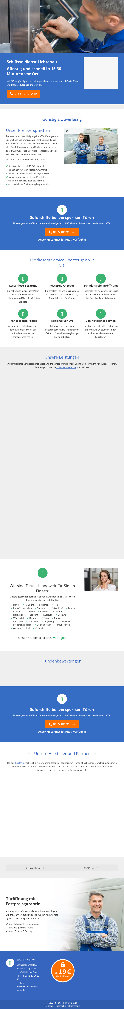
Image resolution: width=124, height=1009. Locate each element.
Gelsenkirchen (44, 624)
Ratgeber (49, 1005)
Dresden (57, 611)
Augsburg (49, 621)
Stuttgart (41, 608)
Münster (58, 618)
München (43, 604)
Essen (32, 611)
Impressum (74, 1005)
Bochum (62, 614)
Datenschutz (61, 1005)
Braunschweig (63, 624)
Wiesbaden (64, 621)
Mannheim (33, 621)
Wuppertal (18, 618)
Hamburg (29, 604)
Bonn (46, 618)
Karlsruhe (18, 621)
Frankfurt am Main (22, 608)
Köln (56, 604)
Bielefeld (33, 618)
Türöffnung (20, 762)
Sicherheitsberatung (66, 367)
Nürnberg (33, 614)
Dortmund (18, 611)
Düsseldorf (57, 608)
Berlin (16, 604)
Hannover (18, 614)
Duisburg (47, 614)
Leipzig (71, 608)
